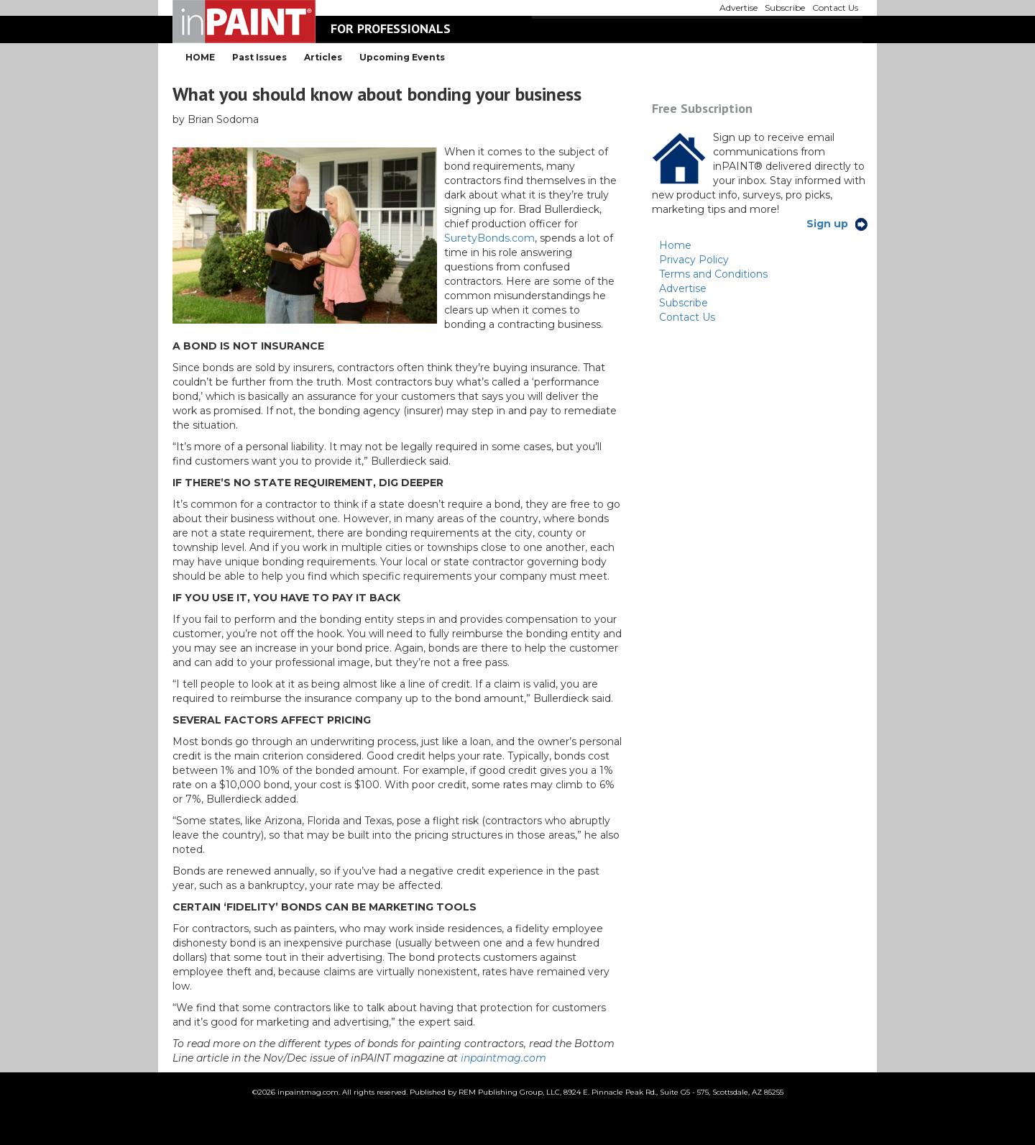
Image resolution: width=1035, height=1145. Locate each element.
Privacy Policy (694, 259)
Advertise (683, 288)
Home (675, 245)
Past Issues (259, 57)
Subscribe (683, 302)
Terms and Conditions (713, 274)
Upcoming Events (402, 57)
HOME (200, 57)
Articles (323, 57)
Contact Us (687, 317)
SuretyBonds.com (489, 238)
